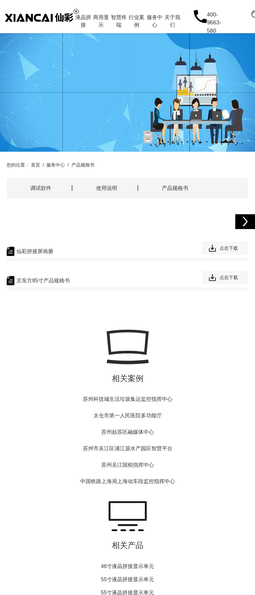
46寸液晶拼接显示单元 (127, 566)
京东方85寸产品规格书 (43, 281)
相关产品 (127, 545)
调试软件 (40, 188)
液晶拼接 (83, 21)
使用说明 (106, 188)
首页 (65, 17)
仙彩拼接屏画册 (34, 251)
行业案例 (136, 21)
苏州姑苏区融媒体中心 (127, 432)
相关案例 (127, 378)
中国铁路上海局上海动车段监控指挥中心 (127, 481)
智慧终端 (119, 21)
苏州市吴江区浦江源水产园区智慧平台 (127, 448)
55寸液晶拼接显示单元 (127, 579)
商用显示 (101, 21)
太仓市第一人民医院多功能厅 (127, 415)
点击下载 (228, 248)
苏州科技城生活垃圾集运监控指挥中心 (127, 399)
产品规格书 (82, 165)
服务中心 (155, 21)
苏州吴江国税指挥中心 (127, 465)
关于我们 (172, 21)
